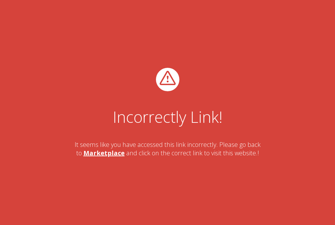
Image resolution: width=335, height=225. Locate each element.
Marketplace (104, 153)
